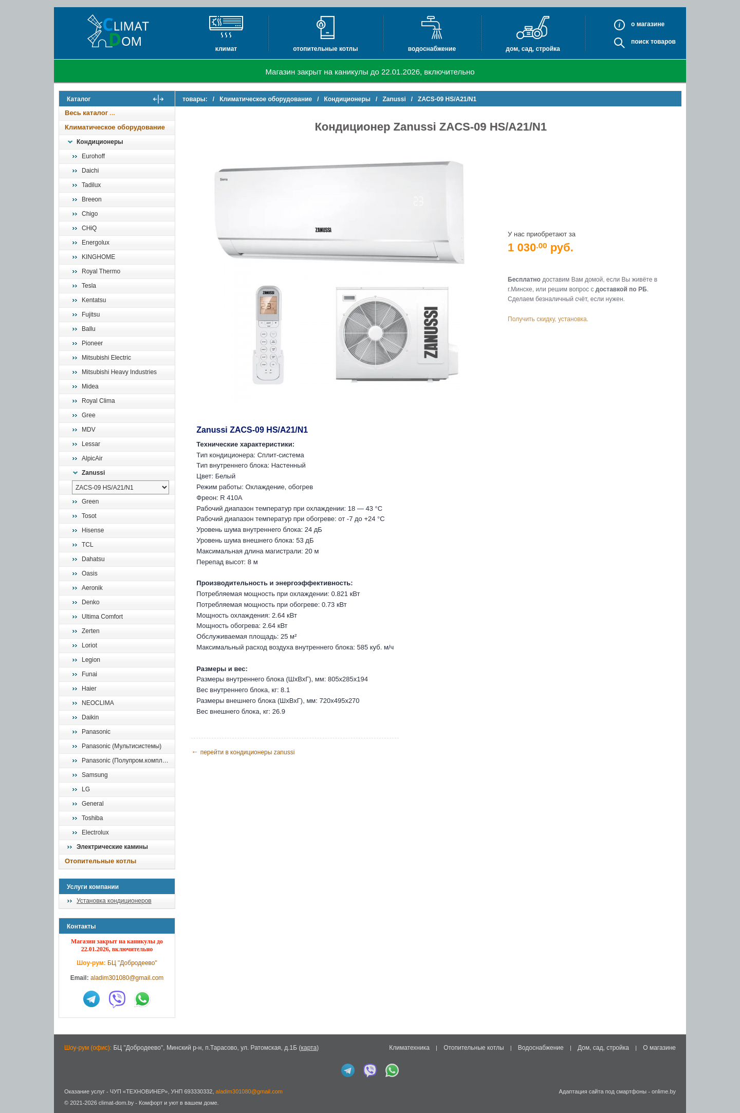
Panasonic (96, 731)
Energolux (95, 242)
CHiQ (89, 228)
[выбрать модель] (120, 487)
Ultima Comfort (102, 616)
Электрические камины (112, 846)
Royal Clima (98, 400)
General (93, 803)
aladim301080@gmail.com (126, 977)
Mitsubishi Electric (106, 357)
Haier (89, 688)
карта (309, 1047)
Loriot (89, 645)
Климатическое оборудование (115, 127)
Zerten (91, 631)
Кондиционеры (100, 141)
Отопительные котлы (325, 48)
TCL (88, 544)
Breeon (92, 199)
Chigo (90, 213)
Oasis (90, 573)
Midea (90, 386)
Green (90, 501)
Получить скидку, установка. (550, 319)
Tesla (89, 285)
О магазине (659, 1047)
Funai (89, 674)
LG (86, 789)
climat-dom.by (116, 1103)
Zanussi (93, 472)
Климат (226, 48)
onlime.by (664, 1091)
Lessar (91, 444)
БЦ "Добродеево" (132, 963)
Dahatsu (93, 559)
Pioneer (92, 343)
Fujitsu (91, 314)
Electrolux (95, 832)
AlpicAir (92, 458)
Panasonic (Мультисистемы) (121, 746)
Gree (89, 415)
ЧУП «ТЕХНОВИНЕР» (139, 1091)
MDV (89, 429)
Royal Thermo (101, 271)
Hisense (93, 530)
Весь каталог (86, 113)
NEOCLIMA (98, 703)
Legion (91, 659)
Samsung (95, 774)
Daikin (90, 717)
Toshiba (92, 818)
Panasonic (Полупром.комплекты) (128, 760)
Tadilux (91, 185)
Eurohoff (93, 156)
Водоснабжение (432, 48)
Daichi (90, 170)
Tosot (89, 516)
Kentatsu (94, 300)
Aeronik (92, 587)
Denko (91, 602)
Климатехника (409, 1047)
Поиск (640, 41)
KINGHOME (98, 257)
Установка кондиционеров (114, 900)
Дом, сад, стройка (533, 48)
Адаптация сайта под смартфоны (602, 1091)
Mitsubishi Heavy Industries (119, 372)
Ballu (89, 328)
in (68, 1110)
